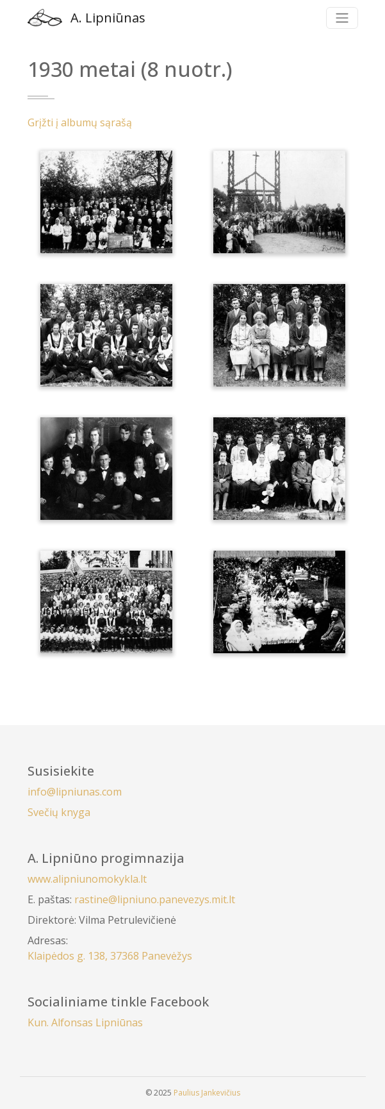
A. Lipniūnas (86, 18)
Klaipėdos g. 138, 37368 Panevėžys (110, 956)
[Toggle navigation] (342, 18)
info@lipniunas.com (75, 792)
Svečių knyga (59, 812)
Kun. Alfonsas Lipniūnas (85, 1022)
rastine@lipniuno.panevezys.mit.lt (154, 899)
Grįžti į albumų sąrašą (80, 122)
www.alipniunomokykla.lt (87, 879)
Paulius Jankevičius (207, 1092)
